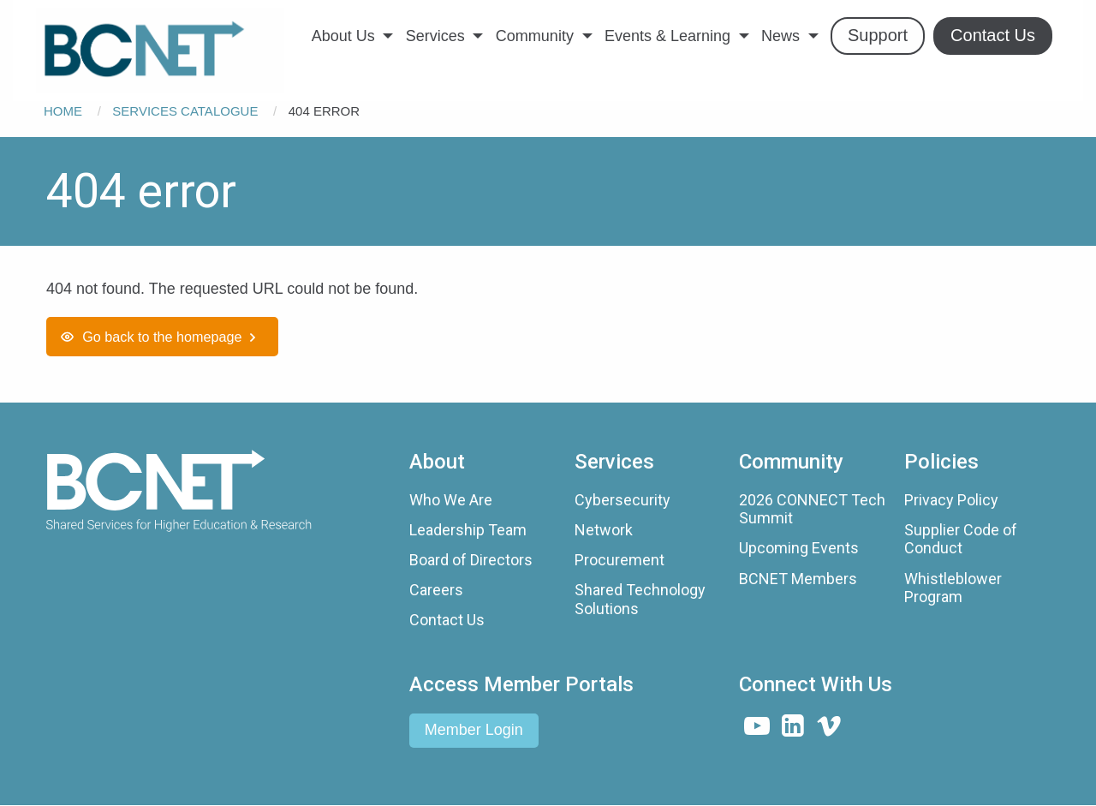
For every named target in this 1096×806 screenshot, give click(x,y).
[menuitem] (160, 50)
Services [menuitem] (435, 36)
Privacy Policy (951, 500)
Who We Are (450, 500)
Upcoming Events (799, 548)
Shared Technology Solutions (640, 599)
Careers (436, 590)
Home (63, 111)
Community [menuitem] (535, 36)
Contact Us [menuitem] (992, 35)
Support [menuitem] (878, 35)
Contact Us (447, 620)
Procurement (619, 560)
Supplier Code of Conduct (960, 539)
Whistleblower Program (953, 588)
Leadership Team (468, 530)
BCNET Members (798, 579)
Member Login (474, 729)
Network (604, 530)
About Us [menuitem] (343, 36)
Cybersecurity (622, 500)
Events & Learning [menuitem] (667, 36)
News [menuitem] (780, 36)
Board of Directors (471, 560)
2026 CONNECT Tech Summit (812, 509)
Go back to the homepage (161, 336)
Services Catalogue (185, 111)
